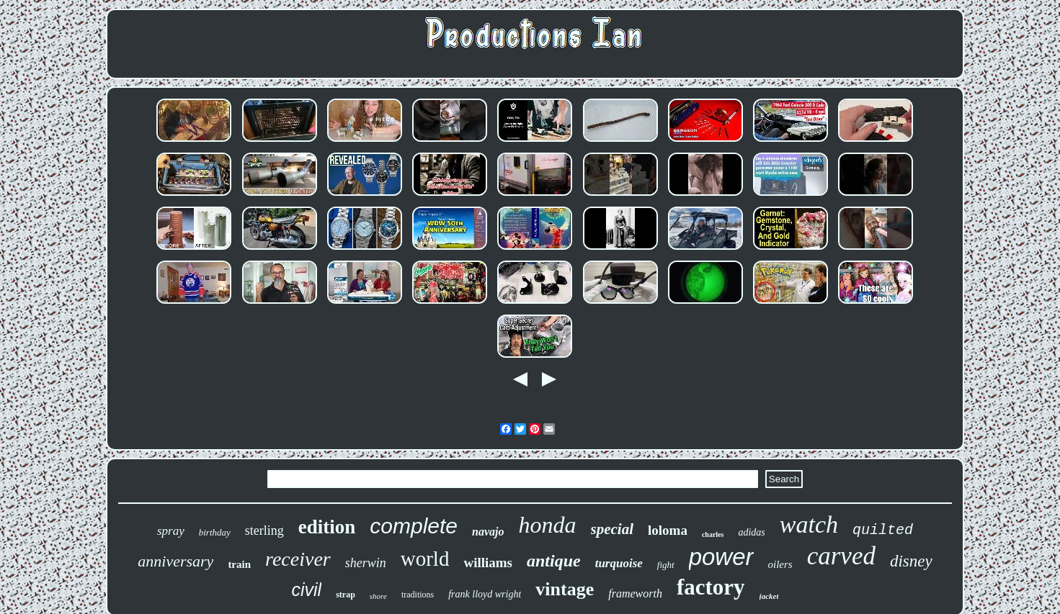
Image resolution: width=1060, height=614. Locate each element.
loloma (667, 530)
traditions (417, 595)
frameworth (635, 593)
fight (665, 564)
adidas (751, 532)
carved (841, 556)
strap (345, 595)
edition (327, 527)
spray (170, 531)
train (239, 564)
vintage (564, 589)
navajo (488, 531)
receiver (298, 559)
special (612, 529)
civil (307, 589)
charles (713, 534)
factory (711, 587)
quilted (882, 530)
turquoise (619, 563)
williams (487, 562)
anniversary (175, 561)
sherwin (365, 563)
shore (378, 596)
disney (911, 561)
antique (554, 560)
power (721, 556)
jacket (769, 596)
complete (414, 526)
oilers (780, 564)
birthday (215, 532)
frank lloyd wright (484, 594)
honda (547, 525)
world (425, 558)
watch (809, 524)
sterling (264, 530)
